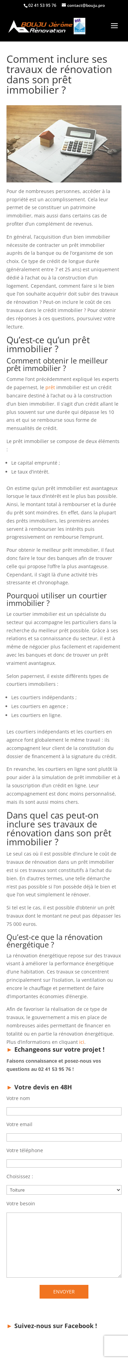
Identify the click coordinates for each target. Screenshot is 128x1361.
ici (81, 1042)
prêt (50, 387)
